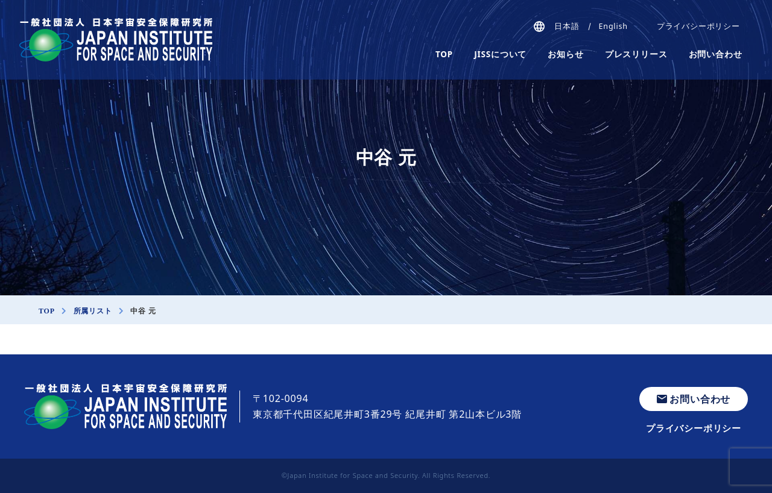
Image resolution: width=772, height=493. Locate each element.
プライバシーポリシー (698, 26)
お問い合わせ (715, 54)
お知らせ (565, 54)
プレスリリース (636, 54)
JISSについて (500, 54)
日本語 (566, 26)
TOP (444, 54)
